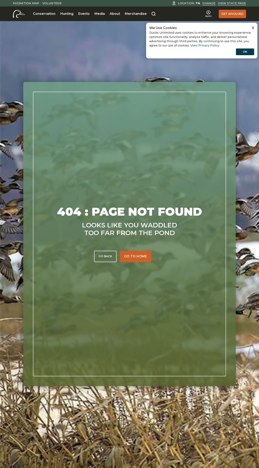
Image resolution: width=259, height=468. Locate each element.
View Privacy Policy (204, 45)
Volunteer (52, 3)
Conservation (44, 14)
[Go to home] (135, 256)
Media (99, 14)
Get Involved (232, 14)
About (115, 14)
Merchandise (136, 14)
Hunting (66, 14)
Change (208, 3)
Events (84, 14)
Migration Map (26, 3)
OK (245, 52)
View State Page (232, 3)
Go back (105, 256)
